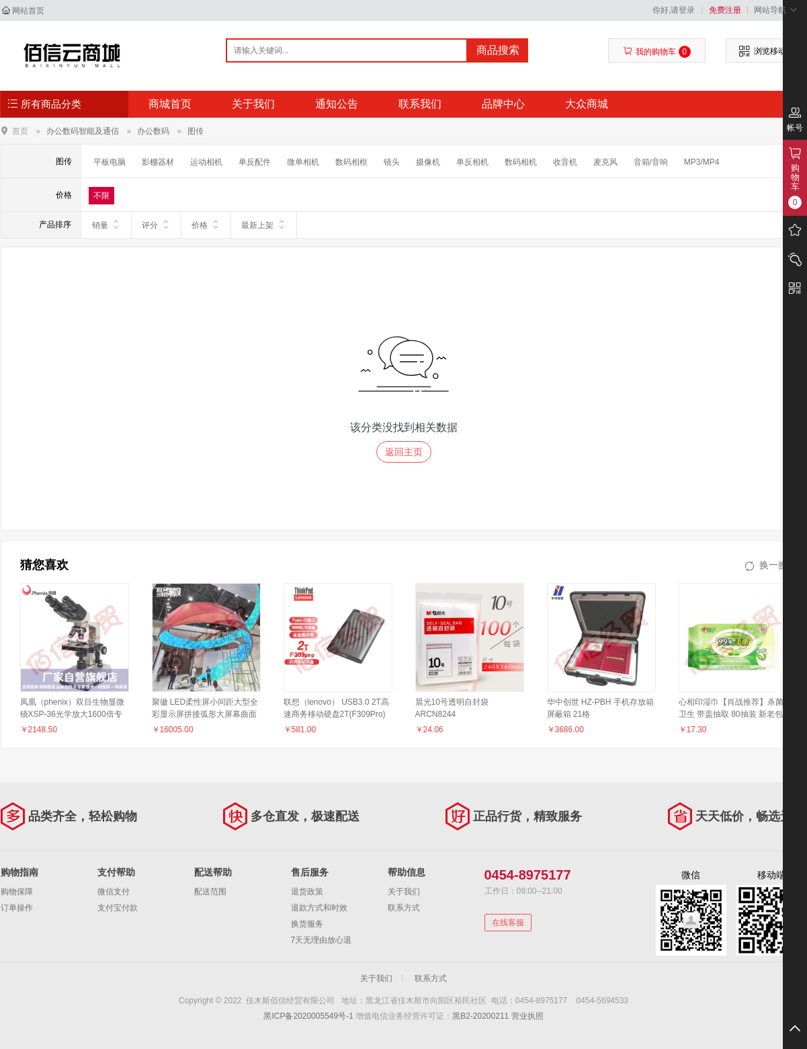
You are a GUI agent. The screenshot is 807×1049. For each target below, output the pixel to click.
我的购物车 (657, 51)
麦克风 (605, 162)
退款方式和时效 (319, 907)
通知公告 (336, 104)
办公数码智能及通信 (82, 131)
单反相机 (472, 162)
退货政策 (307, 891)
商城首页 (170, 104)
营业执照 (527, 1016)
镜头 (392, 162)
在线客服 (508, 922)
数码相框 (351, 162)
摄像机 (428, 162)
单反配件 (255, 162)
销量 (106, 224)
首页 (20, 130)
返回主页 (404, 451)
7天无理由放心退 (321, 940)
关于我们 (253, 104)
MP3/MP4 (702, 162)
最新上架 (263, 224)
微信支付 (113, 891)
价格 (206, 224)
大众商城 (586, 104)
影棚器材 (158, 162)
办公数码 (153, 131)
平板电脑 (109, 162)
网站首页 (28, 10)
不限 (101, 195)
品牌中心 (503, 104)
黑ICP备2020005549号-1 (308, 1016)
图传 (195, 131)
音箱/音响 (651, 162)
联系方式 (404, 907)
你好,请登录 (673, 10)
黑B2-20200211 (480, 1016)
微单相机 (303, 162)
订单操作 (17, 907)
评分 (156, 224)
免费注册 (725, 10)
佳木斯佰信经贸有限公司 (72, 55)
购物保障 (17, 891)
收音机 (565, 162)
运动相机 (206, 162)
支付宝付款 (117, 907)
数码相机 (521, 162)
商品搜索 (497, 50)
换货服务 (307, 924)
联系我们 (419, 104)
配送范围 (210, 891)
